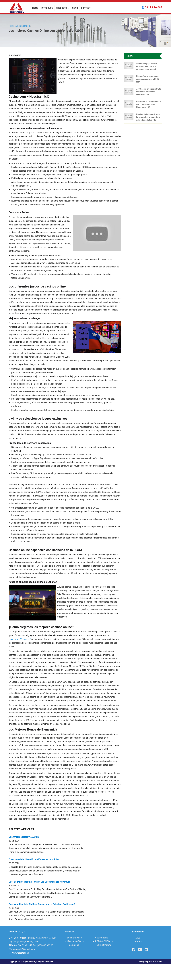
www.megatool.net (21, 953)
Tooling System (103, 945)
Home (137, 938)
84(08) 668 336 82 (20, 945)
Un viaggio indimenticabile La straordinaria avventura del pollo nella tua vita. (148, 117)
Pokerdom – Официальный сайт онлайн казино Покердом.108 (148, 104)
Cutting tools (101, 937)
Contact (138, 941)
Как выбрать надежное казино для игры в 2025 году (147, 79)
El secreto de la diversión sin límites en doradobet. (34, 859)
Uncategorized (23, 26)
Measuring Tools (75, 941)
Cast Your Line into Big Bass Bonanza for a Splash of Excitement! (42, 904)
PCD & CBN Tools (104, 941)
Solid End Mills (74, 937)
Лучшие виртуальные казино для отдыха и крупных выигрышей (146, 66)
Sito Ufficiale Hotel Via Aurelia (24, 836)
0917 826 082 (153, 7)
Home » (12, 26)
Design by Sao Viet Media (150, 961)
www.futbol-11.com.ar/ (20, 639)
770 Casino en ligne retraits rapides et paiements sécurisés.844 (148, 92)
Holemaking (73, 945)
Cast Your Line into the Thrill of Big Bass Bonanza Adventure (39, 881)
